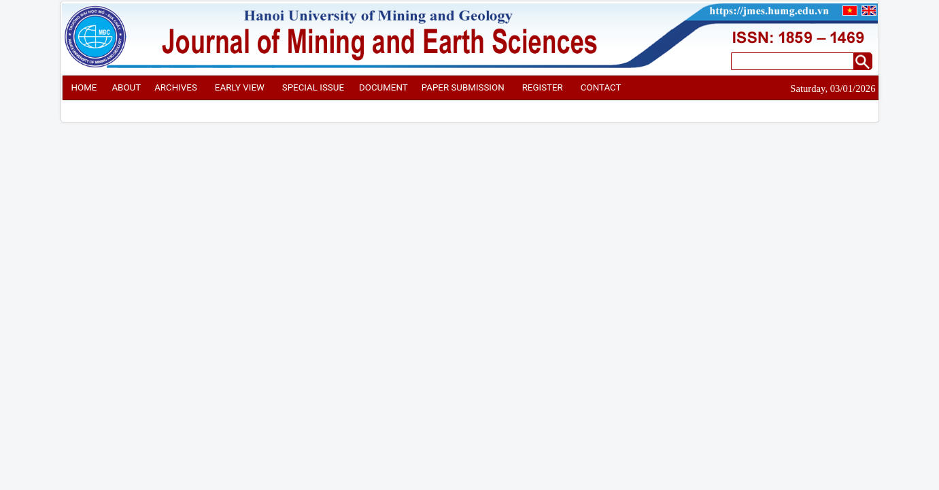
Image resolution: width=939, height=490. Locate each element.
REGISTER (542, 87)
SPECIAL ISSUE (313, 87)
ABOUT (126, 87)
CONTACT (601, 87)
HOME (84, 87)
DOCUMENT (383, 87)
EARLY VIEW (239, 87)
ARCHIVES (175, 87)
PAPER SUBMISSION (463, 87)
